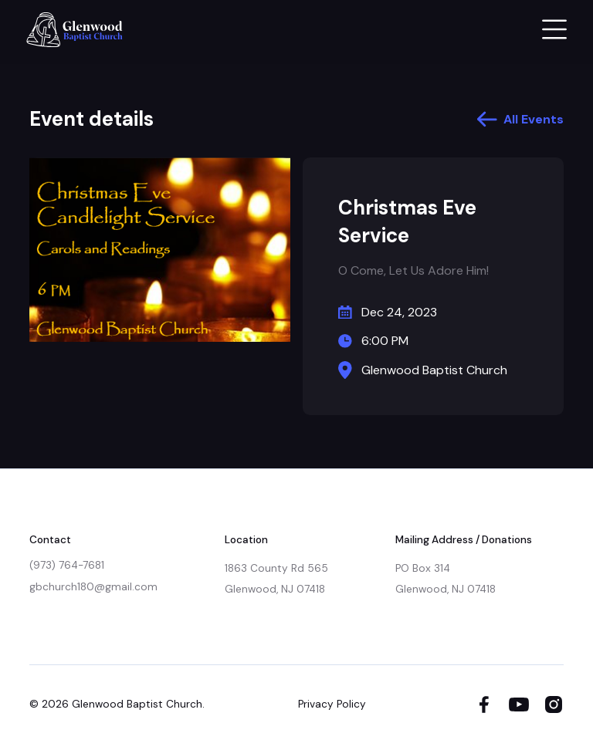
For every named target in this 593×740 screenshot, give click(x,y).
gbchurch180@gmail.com (93, 586)
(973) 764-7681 (66, 565)
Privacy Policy (332, 704)
